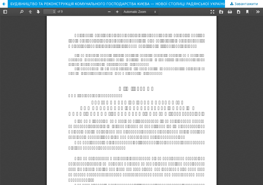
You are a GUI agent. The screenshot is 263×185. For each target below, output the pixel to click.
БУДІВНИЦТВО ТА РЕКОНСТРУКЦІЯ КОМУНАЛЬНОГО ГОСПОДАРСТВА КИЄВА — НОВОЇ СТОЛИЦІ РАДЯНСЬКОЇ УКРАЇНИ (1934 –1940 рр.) (132, 3)
